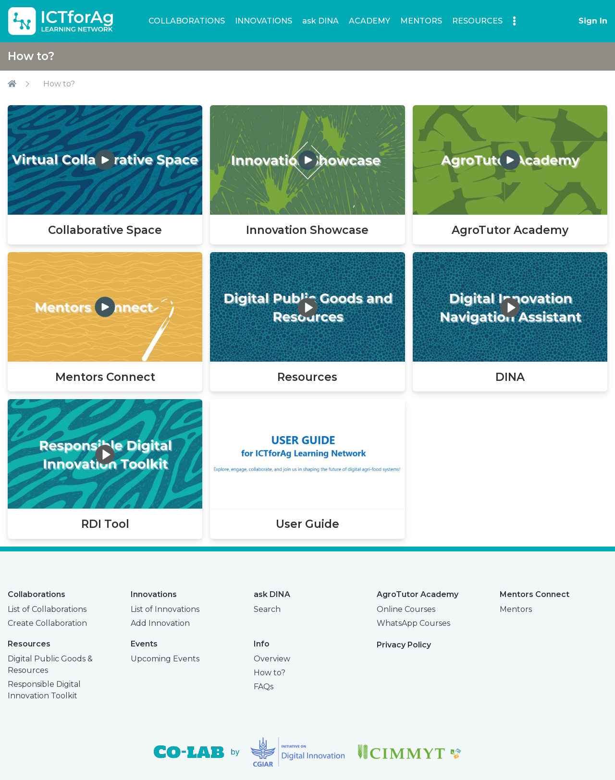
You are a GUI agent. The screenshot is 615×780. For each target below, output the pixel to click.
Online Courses (406, 609)
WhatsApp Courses (413, 623)
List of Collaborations (47, 609)
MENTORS (421, 20)
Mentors (516, 609)
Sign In (592, 20)
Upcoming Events (165, 658)
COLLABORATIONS (186, 20)
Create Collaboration (47, 623)
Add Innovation (160, 623)
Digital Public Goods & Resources (50, 664)
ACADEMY (369, 20)
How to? (59, 83)
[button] (514, 20)
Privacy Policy (404, 644)
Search (267, 609)
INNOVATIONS (263, 20)
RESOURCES (477, 20)
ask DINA (320, 20)
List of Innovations (165, 609)
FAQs (263, 686)
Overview (272, 658)
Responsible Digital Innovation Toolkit (44, 690)
